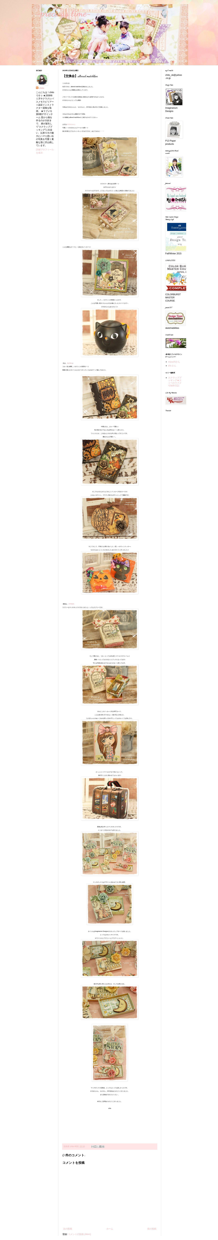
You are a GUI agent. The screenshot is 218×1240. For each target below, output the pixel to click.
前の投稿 (151, 1229)
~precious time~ (63, 13)
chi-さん (172, 365)
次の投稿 (67, 1229)
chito (41, 88)
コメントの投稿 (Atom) (79, 1234)
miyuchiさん (174, 362)
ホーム (109, 1229)
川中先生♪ (71, 604)
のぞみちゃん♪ (71, 124)
